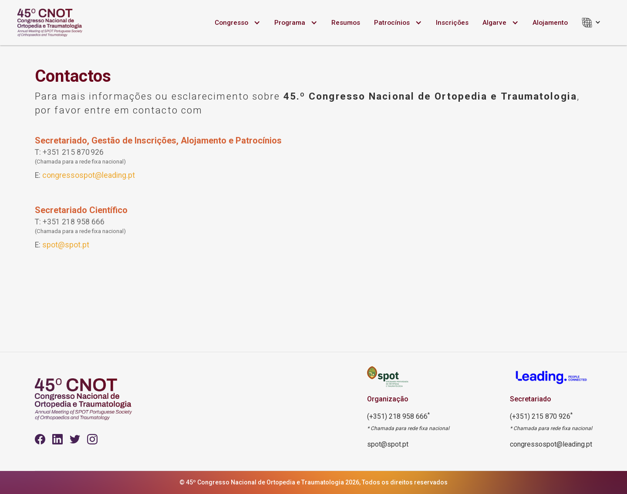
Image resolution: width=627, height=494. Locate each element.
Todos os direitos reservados (405, 482)
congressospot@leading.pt (88, 175)
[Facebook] (40, 439)
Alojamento (550, 23)
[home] (49, 22)
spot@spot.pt (65, 244)
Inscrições (452, 23)
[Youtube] (57, 439)
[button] (237, 23)
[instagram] (92, 439)
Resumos (345, 23)
